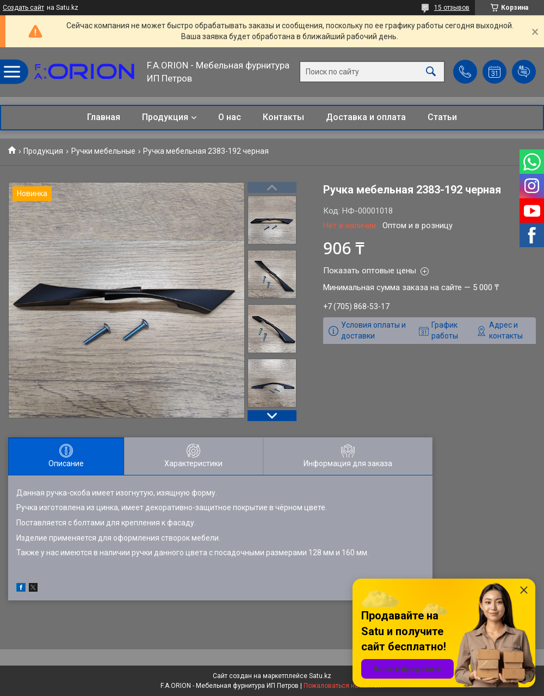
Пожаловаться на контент (344, 685)
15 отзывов (451, 7)
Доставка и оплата (366, 117)
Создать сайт (23, 7)
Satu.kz (320, 676)
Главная (103, 117)
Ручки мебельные (103, 151)
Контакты (283, 117)
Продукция (165, 117)
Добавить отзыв (524, 72)
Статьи (442, 117)
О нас (229, 117)
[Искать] (431, 72)
